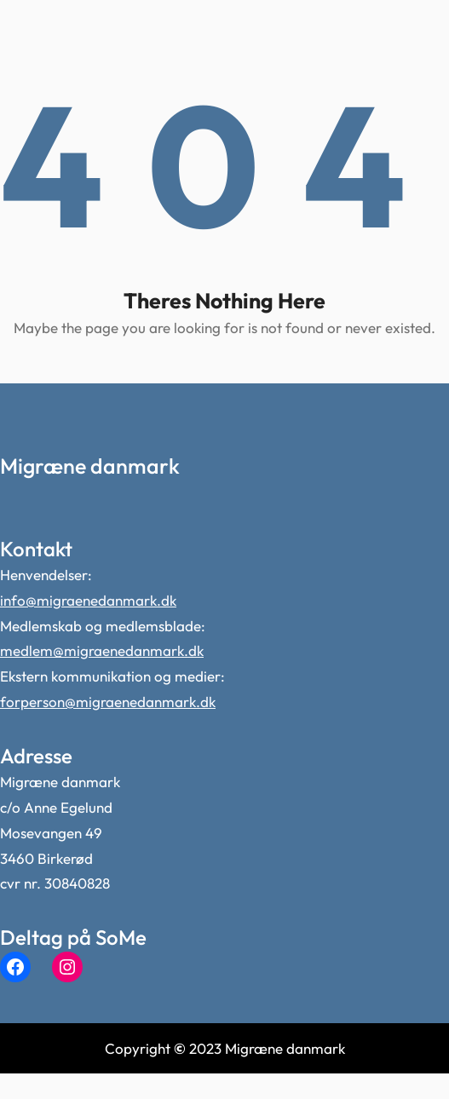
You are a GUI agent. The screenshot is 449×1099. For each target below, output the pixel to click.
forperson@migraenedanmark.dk (108, 702)
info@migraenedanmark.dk (88, 600)
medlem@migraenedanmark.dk (102, 650)
